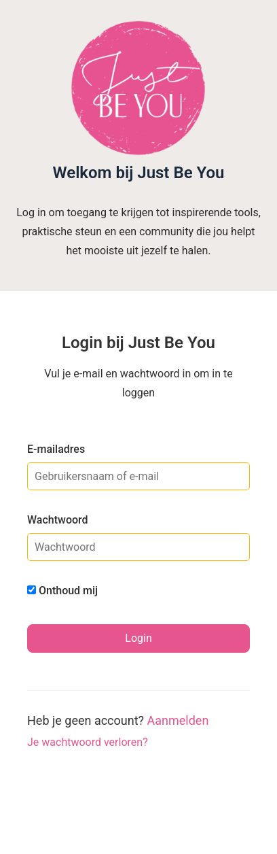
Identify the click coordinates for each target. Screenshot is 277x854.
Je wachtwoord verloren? (87, 742)
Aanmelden (178, 720)
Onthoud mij (62, 590)
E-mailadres (56, 449)
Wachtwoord (57, 519)
